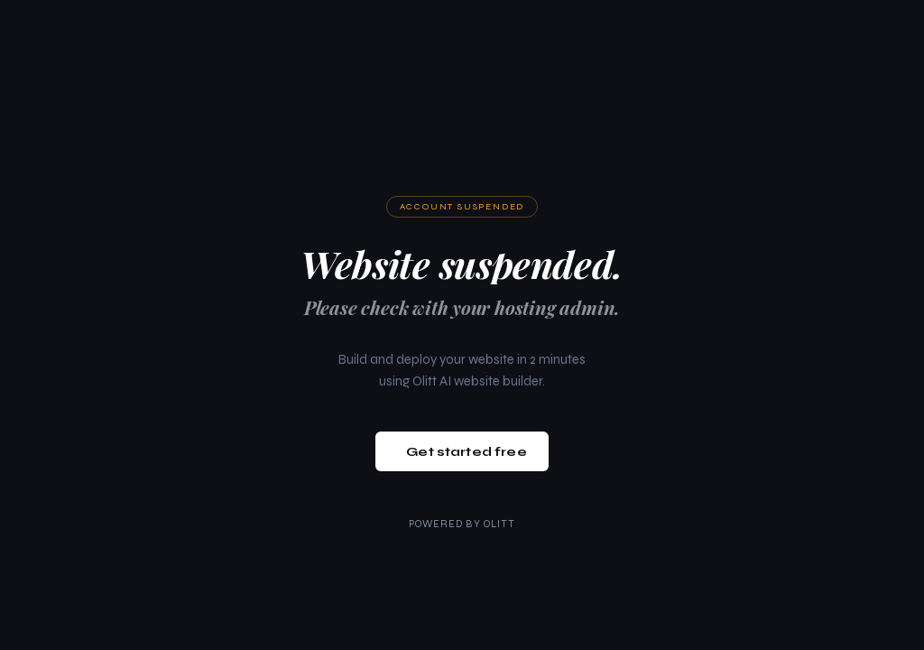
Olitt (500, 524)
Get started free (466, 452)
